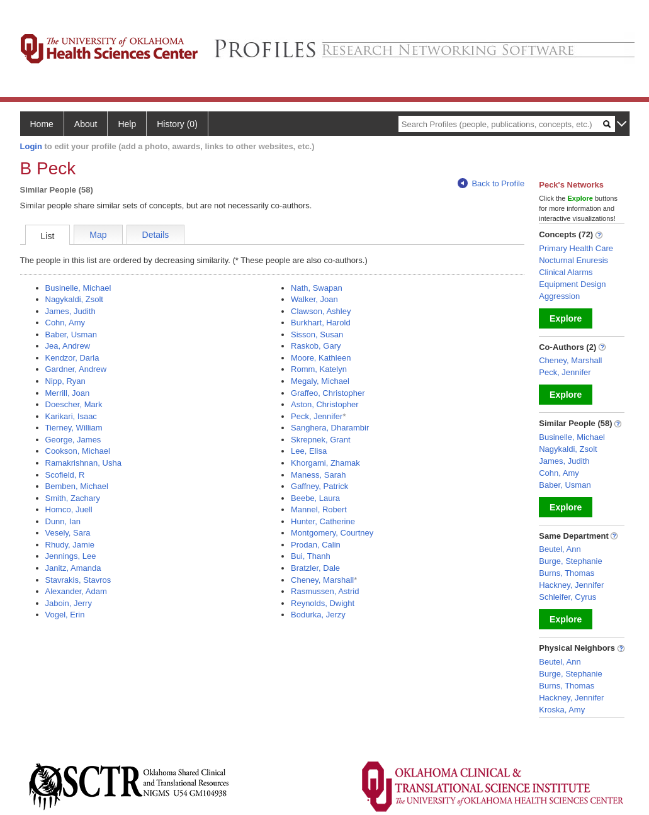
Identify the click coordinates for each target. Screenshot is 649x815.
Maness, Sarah (318, 475)
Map (97, 235)
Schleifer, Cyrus (567, 597)
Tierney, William (74, 427)
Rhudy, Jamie (70, 544)
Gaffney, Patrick (319, 486)
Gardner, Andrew (76, 369)
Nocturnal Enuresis (573, 260)
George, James (73, 439)
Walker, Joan (314, 299)
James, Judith (70, 311)
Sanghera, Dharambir (330, 427)
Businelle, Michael (78, 288)
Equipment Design (572, 284)
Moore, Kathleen (321, 358)
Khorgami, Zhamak (325, 463)
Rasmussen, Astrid (325, 591)
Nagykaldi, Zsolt (74, 299)
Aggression (559, 296)
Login (31, 146)
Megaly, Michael (320, 381)
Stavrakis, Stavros (78, 580)
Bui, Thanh (310, 556)
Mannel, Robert (319, 509)
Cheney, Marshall (322, 580)
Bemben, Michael (76, 486)
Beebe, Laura (315, 498)
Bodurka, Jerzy (318, 614)
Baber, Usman (71, 334)
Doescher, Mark (74, 404)
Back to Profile (491, 183)
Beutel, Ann (560, 549)
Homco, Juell (69, 509)
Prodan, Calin (316, 544)
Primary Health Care (576, 248)
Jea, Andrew (68, 346)
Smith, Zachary (72, 498)
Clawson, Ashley (321, 311)
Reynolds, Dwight (322, 603)
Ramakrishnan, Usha (83, 463)
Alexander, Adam (76, 591)
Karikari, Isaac (71, 416)
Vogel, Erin (65, 614)
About (86, 124)
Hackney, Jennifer (571, 585)
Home (42, 124)
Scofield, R (65, 475)
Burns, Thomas (566, 573)
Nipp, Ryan (65, 381)
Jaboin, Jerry (68, 603)
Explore (566, 318)
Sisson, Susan (317, 334)
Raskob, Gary (316, 346)
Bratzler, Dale (315, 568)
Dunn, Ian (63, 521)
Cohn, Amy (65, 322)
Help (127, 124)
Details (155, 235)
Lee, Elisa (309, 451)
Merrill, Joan (67, 393)
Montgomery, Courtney (332, 532)
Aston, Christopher (325, 404)
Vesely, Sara (68, 532)
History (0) (177, 124)
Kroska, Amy (562, 709)
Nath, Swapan (316, 288)
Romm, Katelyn (319, 369)
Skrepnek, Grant (321, 439)
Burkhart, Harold (321, 322)
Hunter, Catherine (323, 521)
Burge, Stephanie (570, 561)
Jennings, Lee (70, 556)
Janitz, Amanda (73, 568)
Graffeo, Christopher (328, 393)
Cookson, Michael (77, 451)
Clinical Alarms (565, 272)
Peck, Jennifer (316, 416)
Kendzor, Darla (72, 358)
